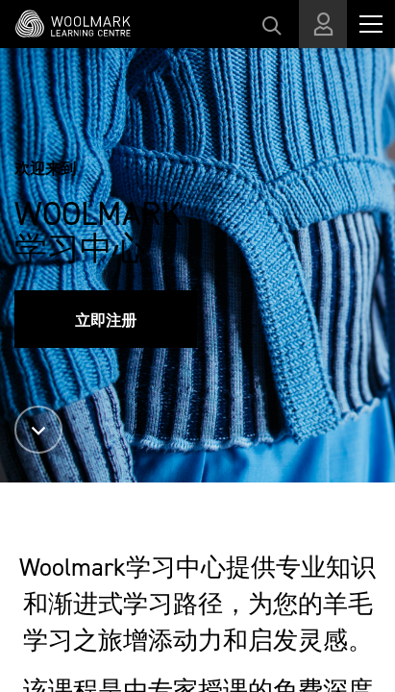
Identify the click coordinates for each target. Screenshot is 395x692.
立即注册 (105, 320)
